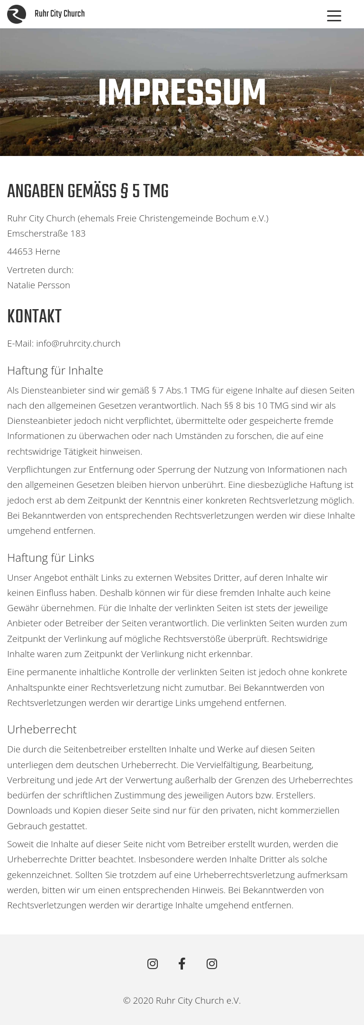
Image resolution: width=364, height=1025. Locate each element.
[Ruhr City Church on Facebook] (182, 964)
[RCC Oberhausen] (211, 964)
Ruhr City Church (60, 14)
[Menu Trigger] (334, 15)
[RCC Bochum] (152, 964)
